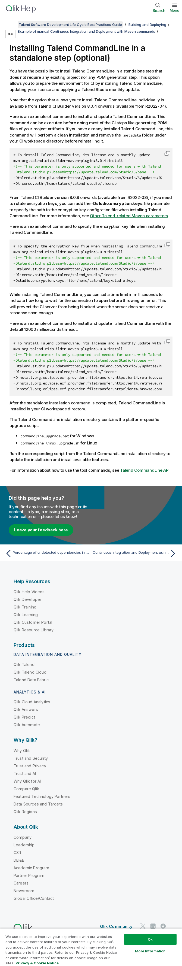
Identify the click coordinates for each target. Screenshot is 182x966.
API (145, 470)
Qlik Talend (24, 664)
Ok (150, 939)
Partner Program (29, 875)
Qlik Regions (25, 811)
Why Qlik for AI (27, 781)
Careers (21, 883)
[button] (167, 153)
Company (23, 837)
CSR (17, 852)
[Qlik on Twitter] (143, 926)
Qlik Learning (26, 614)
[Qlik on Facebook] (163, 926)
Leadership (24, 845)
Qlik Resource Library (34, 630)
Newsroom (24, 890)
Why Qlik (22, 750)
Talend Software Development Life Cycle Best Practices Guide (70, 24)
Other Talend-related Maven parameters (129, 215)
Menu (174, 10)
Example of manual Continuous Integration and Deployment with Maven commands (86, 31)
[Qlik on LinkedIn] (153, 926)
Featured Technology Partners (42, 796)
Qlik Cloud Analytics (32, 701)
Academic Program (31, 867)
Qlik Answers (26, 709)
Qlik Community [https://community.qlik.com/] (116, 926)
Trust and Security (31, 758)
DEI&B (19, 860)
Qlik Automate (27, 724)
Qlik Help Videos (29, 591)
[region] (91, 947)
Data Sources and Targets (38, 804)
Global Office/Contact (34, 898)
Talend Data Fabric (31, 679)
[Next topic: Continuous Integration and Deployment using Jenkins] (135, 553)
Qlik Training (25, 607)
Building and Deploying (147, 24)
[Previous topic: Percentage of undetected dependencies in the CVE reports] (46, 553)
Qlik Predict (24, 717)
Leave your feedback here (41, 529)
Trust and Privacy (30, 766)
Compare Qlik (26, 788)
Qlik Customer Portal (33, 622)
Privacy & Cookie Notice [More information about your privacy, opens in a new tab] (37, 963)
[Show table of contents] (11, 24)
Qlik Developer (27, 599)
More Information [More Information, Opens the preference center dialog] (150, 951)
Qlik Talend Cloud (30, 672)
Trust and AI (25, 773)
